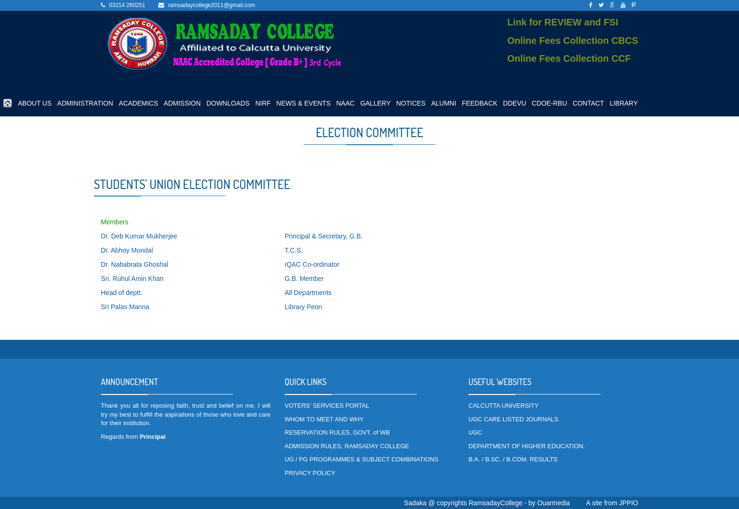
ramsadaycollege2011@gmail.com (211, 5)
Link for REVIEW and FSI (562, 22)
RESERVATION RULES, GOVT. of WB (337, 432)
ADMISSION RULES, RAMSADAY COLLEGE (347, 446)
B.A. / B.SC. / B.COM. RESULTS (513, 459)
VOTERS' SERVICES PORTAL (327, 405)
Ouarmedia (553, 503)
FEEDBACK (479, 103)
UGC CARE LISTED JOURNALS (513, 419)
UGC (475, 432)
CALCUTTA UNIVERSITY (503, 405)
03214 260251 (127, 5)
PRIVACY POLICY (310, 472)
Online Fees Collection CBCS (572, 40)
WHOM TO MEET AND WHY (324, 419)
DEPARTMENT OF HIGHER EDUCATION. (526, 446)
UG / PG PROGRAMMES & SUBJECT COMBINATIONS (361, 459)
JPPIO (628, 503)
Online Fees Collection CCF (569, 58)
